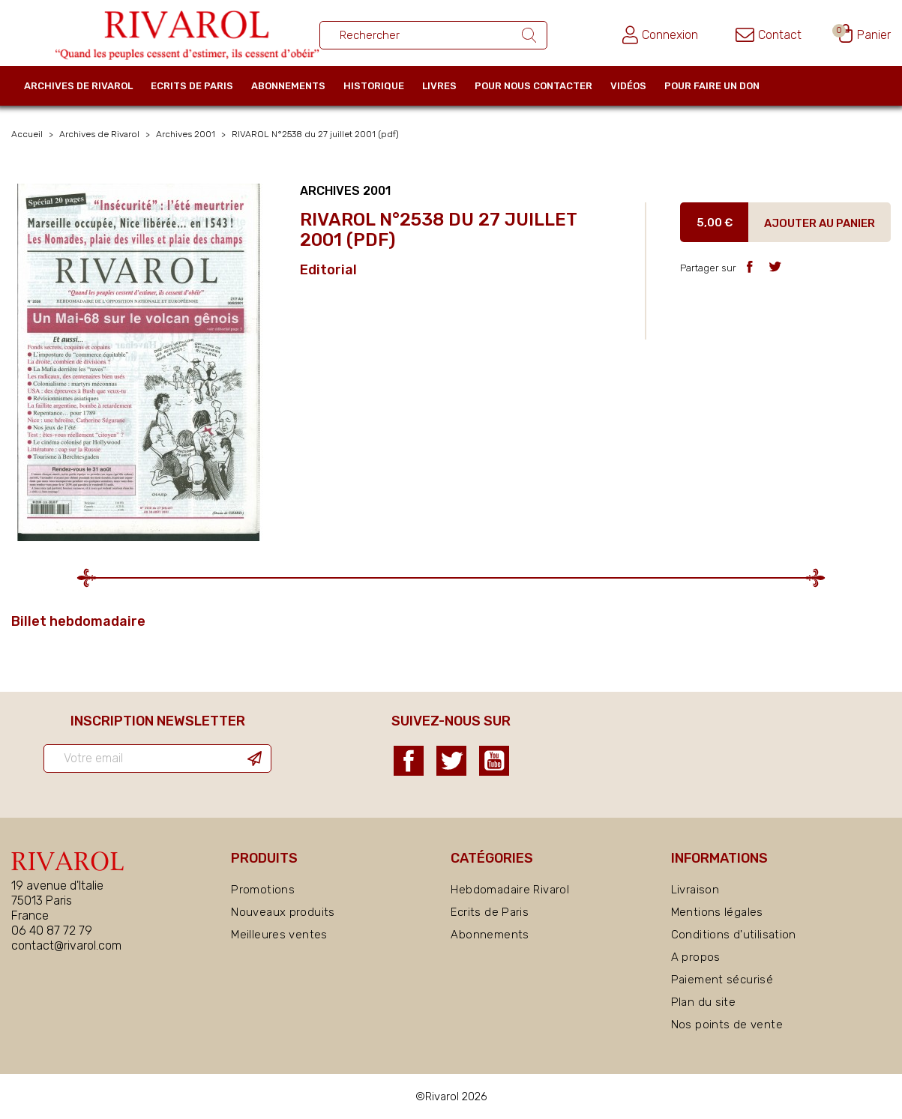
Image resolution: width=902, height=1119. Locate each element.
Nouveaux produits (282, 912)
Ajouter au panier (819, 223)
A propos (696, 957)
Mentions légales (717, 912)
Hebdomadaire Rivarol (510, 889)
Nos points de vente (727, 1024)
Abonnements (288, 85)
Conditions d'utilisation (733, 934)
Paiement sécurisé (722, 979)
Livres (439, 85)
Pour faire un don (712, 85)
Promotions (263, 889)
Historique (373, 85)
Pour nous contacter (533, 85)
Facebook (409, 761)
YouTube (494, 761)
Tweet (775, 266)
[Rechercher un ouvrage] (433, 35)
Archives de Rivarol (78, 85)
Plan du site (703, 1002)
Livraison (695, 889)
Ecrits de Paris (192, 85)
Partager (749, 266)
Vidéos (628, 85)
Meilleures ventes (279, 934)
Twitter (451, 761)
